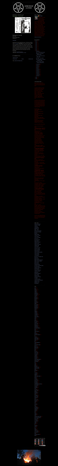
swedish (35, 414)
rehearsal (35, 400)
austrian (35, 296)
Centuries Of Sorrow (37, 235)
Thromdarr (35, 419)
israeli (35, 363)
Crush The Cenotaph (37, 237)
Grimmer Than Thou (37, 247)
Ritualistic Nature (36, 275)
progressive (36, 397)
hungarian (35, 354)
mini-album (36, 379)
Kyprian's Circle (36, 368)
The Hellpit (36, 277)
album (35, 288)
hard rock (35, 351)
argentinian (36, 293)
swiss (35, 415)
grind (35, 350)
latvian (35, 369)
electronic (35, 333)
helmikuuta (37, 75)
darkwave (35, 322)
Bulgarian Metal (36, 234)
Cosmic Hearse (36, 236)
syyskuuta (37, 66)
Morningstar (21, 52)
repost (35, 401)
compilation (36, 314)
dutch (35, 332)
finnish (18, 52)
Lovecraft (35, 372)
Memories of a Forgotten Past (38, 256)
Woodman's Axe (36, 282)
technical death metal (37, 417)
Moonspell (35, 381)
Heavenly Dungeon (37, 248)
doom (35, 330)
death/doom (36, 325)
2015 (36, 43)
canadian (35, 312)
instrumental (36, 361)
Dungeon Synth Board (37, 244)
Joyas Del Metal (36, 253)
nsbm (35, 388)
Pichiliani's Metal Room (37, 267)
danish (35, 320)
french (35, 343)
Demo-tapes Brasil (37, 239)
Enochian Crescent (37, 334)
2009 (36, 77)
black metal (36, 304)
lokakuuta (37, 65)
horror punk (36, 353)
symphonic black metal (37, 416)
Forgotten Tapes (36, 245)
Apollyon (35, 292)
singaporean (36, 408)
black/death (36, 305)
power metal (36, 396)
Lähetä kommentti (15, 57)
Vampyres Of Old (36, 281)
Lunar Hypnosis (36, 255)
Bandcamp (36, 297)
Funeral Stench (36, 246)
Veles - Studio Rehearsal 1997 (40, 52)
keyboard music (36, 367)
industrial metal (36, 360)
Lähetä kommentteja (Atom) (18, 60)
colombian (35, 313)
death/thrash (36, 326)
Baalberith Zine (36, 228)
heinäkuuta (38, 69)
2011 (36, 48)
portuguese (36, 395)
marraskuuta (38, 64)
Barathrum (35, 298)
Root (35, 405)
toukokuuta (38, 71)
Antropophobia (36, 227)
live (34, 371)
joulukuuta (37, 51)
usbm (35, 428)
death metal (36, 323)
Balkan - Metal (36, 229)
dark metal (35, 321)
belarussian (36, 302)
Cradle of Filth (36, 316)
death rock (35, 324)
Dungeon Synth (36, 243)
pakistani (35, 391)
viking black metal (37, 434)
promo (25, 52)
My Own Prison (36, 263)
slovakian (35, 409)
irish (35, 362)
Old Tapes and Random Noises (38, 265)
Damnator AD (36, 238)
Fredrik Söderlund (37, 342)
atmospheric (36, 294)
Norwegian (36, 387)
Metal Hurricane (36, 258)
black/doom (36, 306)
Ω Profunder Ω (36, 283)
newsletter (35, 386)
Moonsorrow (36, 380)
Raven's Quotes (36, 274)
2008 (36, 78)
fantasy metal (36, 339)
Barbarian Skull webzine (37, 230)
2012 (36, 47)
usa (35, 427)
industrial (35, 358)
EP (34, 335)
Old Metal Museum (37, 264)
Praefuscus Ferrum (37, 271)
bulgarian (35, 311)
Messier (35, 377)
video (35, 433)
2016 (36, 42)
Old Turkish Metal (36, 266)
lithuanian (35, 370)
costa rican (36, 315)
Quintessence (36, 272)
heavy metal (36, 352)
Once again (16, 43)
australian (35, 295)
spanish (35, 410)
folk (34, 341)
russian (35, 406)
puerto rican (36, 399)
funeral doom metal (37, 344)
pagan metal (36, 390)
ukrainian (35, 425)
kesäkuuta (37, 70)
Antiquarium (36, 226)
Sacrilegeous (36, 407)
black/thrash (36, 307)
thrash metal (36, 418)
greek (35, 349)
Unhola (35, 426)
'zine (35, 287)
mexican (35, 378)
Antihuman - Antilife (37, 225)
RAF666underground (37, 273)
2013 (36, 46)
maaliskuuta (38, 74)
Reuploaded (14, 40)
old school (35, 389)
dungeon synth (36, 331)
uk (34, 424)
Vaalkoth (35, 429)
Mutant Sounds (36, 262)
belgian (35, 303)
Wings (35, 435)
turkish (35, 423)
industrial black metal (37, 359)
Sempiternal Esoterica (37, 276)
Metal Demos (36, 257)
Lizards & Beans (36, 254)
